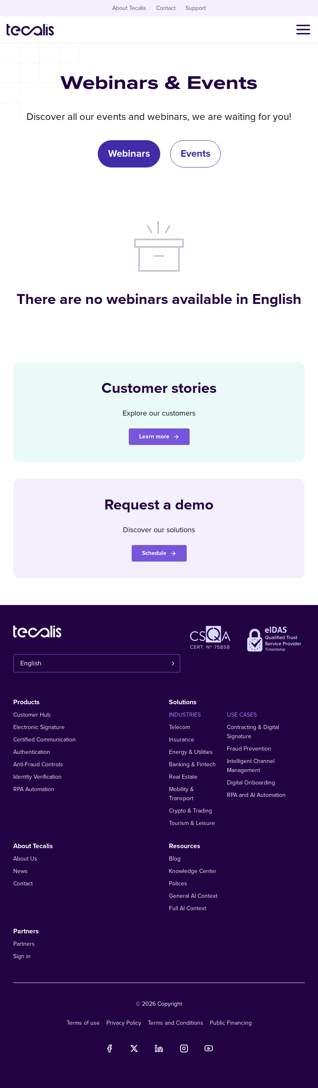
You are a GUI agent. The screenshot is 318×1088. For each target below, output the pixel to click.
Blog (175, 858)
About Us (25, 858)
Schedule (159, 553)
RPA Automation (33, 789)
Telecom (179, 727)
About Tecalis (129, 8)
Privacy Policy (123, 1022)
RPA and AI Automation (256, 795)
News (20, 871)
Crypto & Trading (190, 810)
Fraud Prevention (249, 748)
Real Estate (183, 776)
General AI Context (193, 895)
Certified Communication (44, 739)
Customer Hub (32, 714)
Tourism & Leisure (192, 823)
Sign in (22, 956)
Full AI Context (187, 908)
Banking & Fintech (192, 764)
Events (195, 154)
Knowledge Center (193, 871)
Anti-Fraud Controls (38, 764)
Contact (166, 8)
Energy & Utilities (191, 752)
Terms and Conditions (175, 1022)
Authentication (31, 752)
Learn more (159, 436)
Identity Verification (37, 776)
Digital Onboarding (251, 782)
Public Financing (231, 1022)
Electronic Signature (39, 727)
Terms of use (83, 1022)
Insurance (181, 739)
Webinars (129, 154)
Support (196, 8)
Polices (178, 883)
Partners (24, 943)
